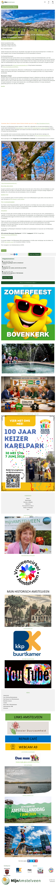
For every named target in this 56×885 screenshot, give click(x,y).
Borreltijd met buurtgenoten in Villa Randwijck (12, 273)
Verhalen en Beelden (28, 502)
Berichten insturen (7, 701)
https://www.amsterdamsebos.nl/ (20, 65)
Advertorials (6, 695)
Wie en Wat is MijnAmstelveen (10, 704)
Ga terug (4, 250)
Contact (5, 702)
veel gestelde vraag (8, 242)
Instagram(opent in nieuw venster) (40, 128)
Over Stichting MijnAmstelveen (10, 697)
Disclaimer (5, 708)
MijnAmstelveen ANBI (8, 706)
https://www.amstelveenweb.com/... (9, 183)
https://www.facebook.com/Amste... (11, 67)
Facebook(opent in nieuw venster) (23, 128)
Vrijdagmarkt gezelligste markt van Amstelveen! (12, 262)
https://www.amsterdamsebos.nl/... (43, 135)
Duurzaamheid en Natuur (9, 43)
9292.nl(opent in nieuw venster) (17, 199)
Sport (28, 509)
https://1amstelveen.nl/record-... (43, 123)
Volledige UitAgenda (7, 277)
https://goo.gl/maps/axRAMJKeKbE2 (9, 234)
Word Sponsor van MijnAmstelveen (11, 699)
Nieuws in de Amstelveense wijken (28, 282)
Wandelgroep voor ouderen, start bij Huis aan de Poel (14, 268)
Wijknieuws (28, 504)
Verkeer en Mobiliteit (28, 507)
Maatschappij (28, 500)
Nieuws (28, 498)
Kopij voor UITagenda (35, 254)
